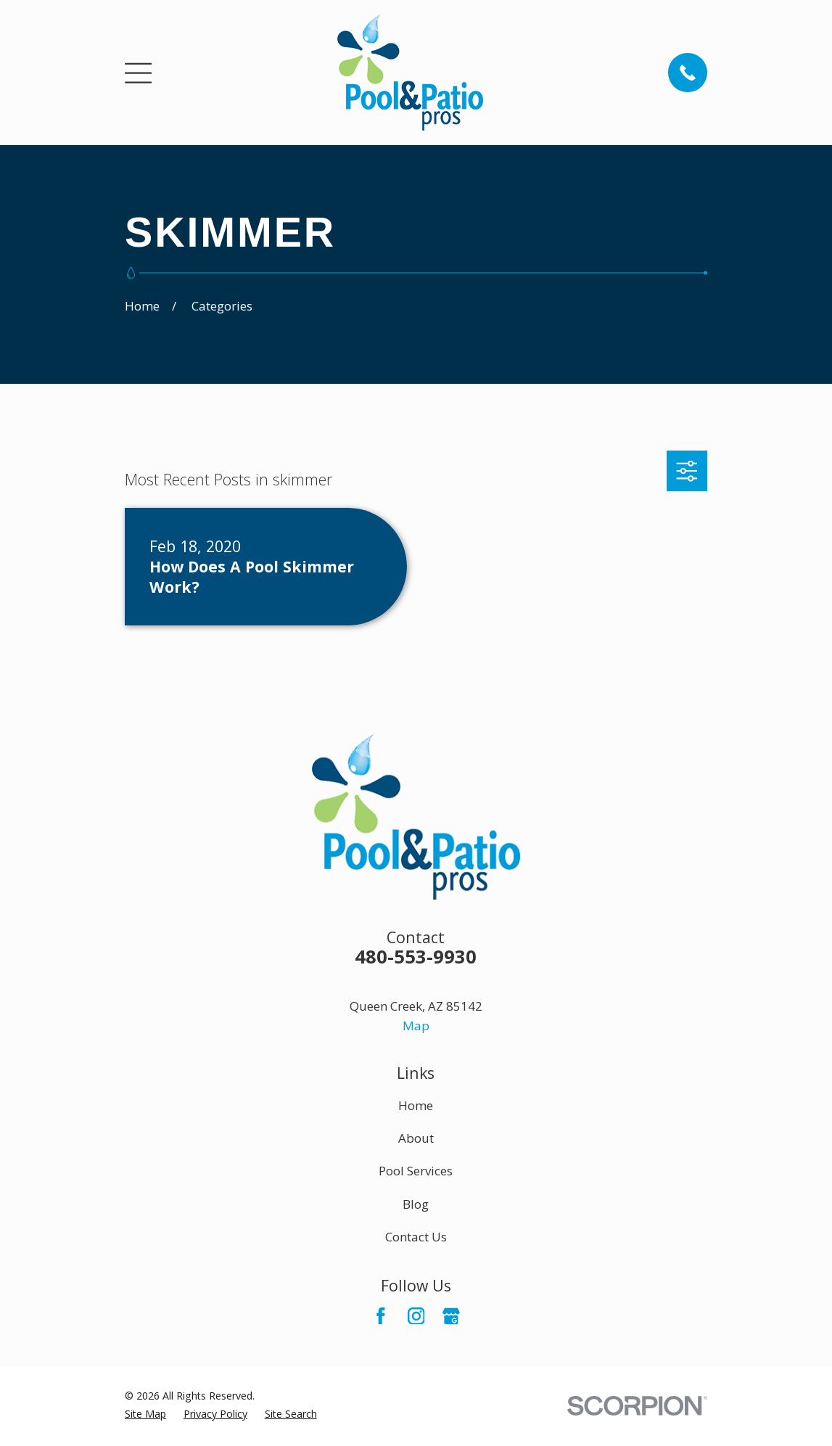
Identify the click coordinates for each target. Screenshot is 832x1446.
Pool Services (416, 1170)
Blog (416, 1204)
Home (415, 1105)
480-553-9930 (416, 956)
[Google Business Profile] (451, 1316)
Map (416, 1025)
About (416, 1138)
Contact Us (416, 1236)
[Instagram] (416, 1316)
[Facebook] (381, 1316)
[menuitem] (145, 1414)
